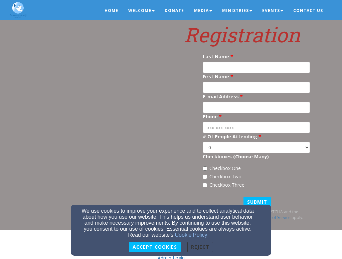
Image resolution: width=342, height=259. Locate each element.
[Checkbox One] (205, 168)
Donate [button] (174, 10)
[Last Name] (256, 67)
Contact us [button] (308, 10)
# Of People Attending (230, 136)
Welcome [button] (141, 10)
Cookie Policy (191, 235)
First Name (216, 76)
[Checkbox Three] (205, 185)
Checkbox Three (223, 185)
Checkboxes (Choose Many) (236, 156)
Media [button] (203, 10)
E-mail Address (221, 96)
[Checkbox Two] (205, 177)
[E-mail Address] (256, 107)
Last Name (216, 56)
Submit (257, 202)
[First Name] (256, 87)
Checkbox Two (222, 176)
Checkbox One (222, 168)
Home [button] (111, 10)
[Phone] (256, 127)
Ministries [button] (237, 10)
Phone (210, 116)
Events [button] (272, 10)
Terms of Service (275, 217)
